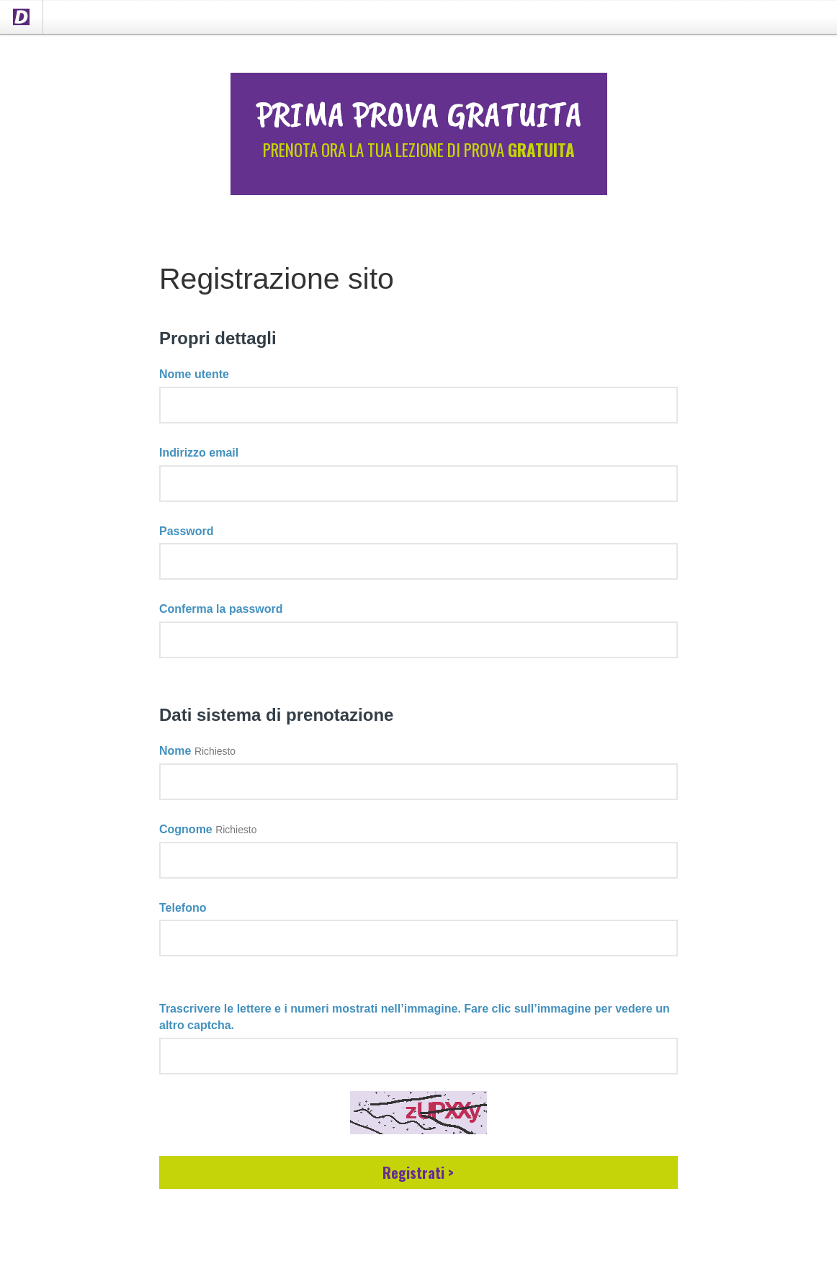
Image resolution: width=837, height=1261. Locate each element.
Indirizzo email (198, 452)
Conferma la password (221, 609)
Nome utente (194, 374)
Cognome (185, 829)
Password (186, 531)
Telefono (182, 908)
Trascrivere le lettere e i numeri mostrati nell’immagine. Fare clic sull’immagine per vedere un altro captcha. (414, 1016)
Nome (175, 751)
